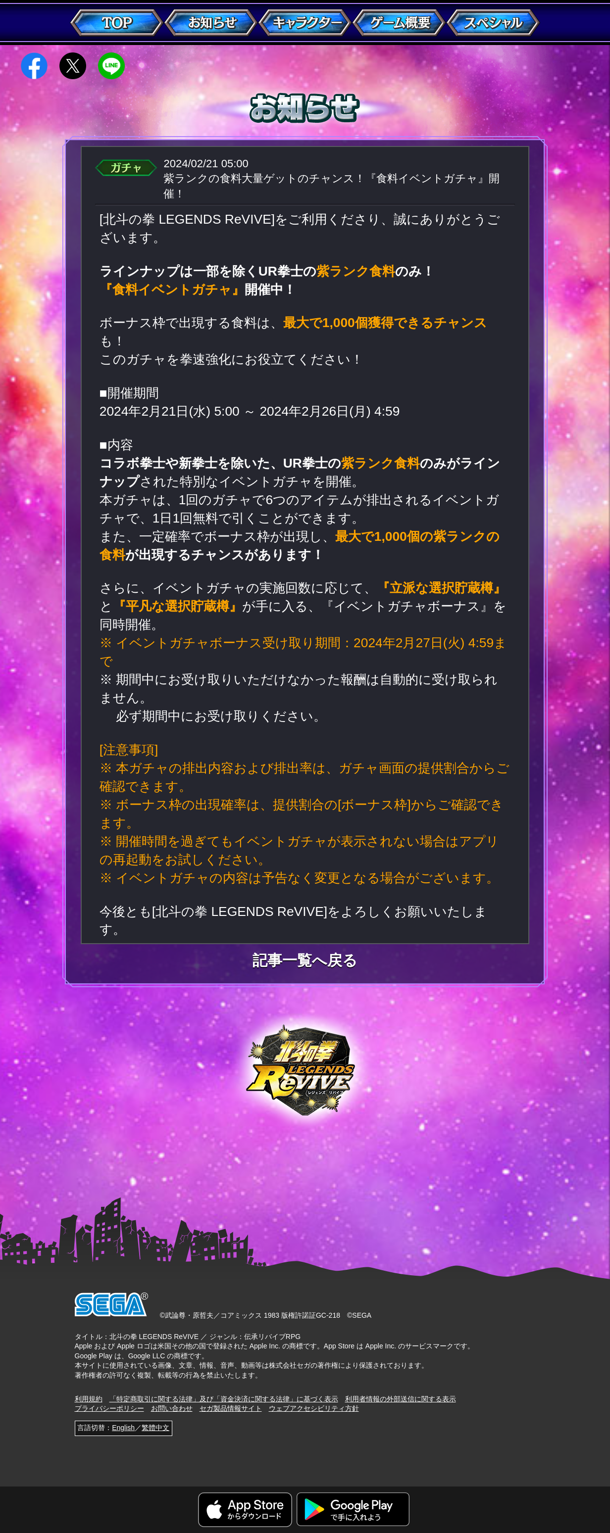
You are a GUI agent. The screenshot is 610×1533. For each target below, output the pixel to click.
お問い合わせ (172, 1408)
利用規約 (88, 1399)
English (123, 1428)
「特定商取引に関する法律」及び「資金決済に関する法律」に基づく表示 (223, 1399)
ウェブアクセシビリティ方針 (314, 1408)
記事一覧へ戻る (305, 960)
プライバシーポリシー (109, 1408)
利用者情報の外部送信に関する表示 (400, 1399)
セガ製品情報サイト (231, 1408)
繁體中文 (155, 1428)
